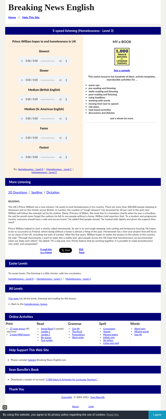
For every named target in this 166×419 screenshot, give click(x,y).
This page (13, 298)
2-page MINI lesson (20, 334)
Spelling (36, 192)
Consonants (109, 328)
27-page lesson (17, 328)
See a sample (122, 70)
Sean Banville (97, 397)
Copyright (66, 397)
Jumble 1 (45, 331)
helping (32, 359)
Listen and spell (111, 343)
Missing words (141, 331)
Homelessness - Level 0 (30, 169)
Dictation (52, 192)
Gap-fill (76, 328)
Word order (78, 337)
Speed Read (47, 328)
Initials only (109, 337)
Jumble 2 (45, 334)
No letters (108, 340)
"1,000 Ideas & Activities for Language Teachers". (71, 379)
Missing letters (110, 334)
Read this (113, 414)
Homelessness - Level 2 (44, 172)
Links (91, 406)
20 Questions (17, 192)
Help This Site (30, 17)
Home (12, 17)
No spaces (46, 337)
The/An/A (77, 331)
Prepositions (78, 334)
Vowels (106, 331)
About (75, 406)
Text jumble (47, 340)
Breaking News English (51, 7)
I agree (157, 414)
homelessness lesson (35, 303)
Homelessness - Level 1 (59, 169)
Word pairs (139, 328)
